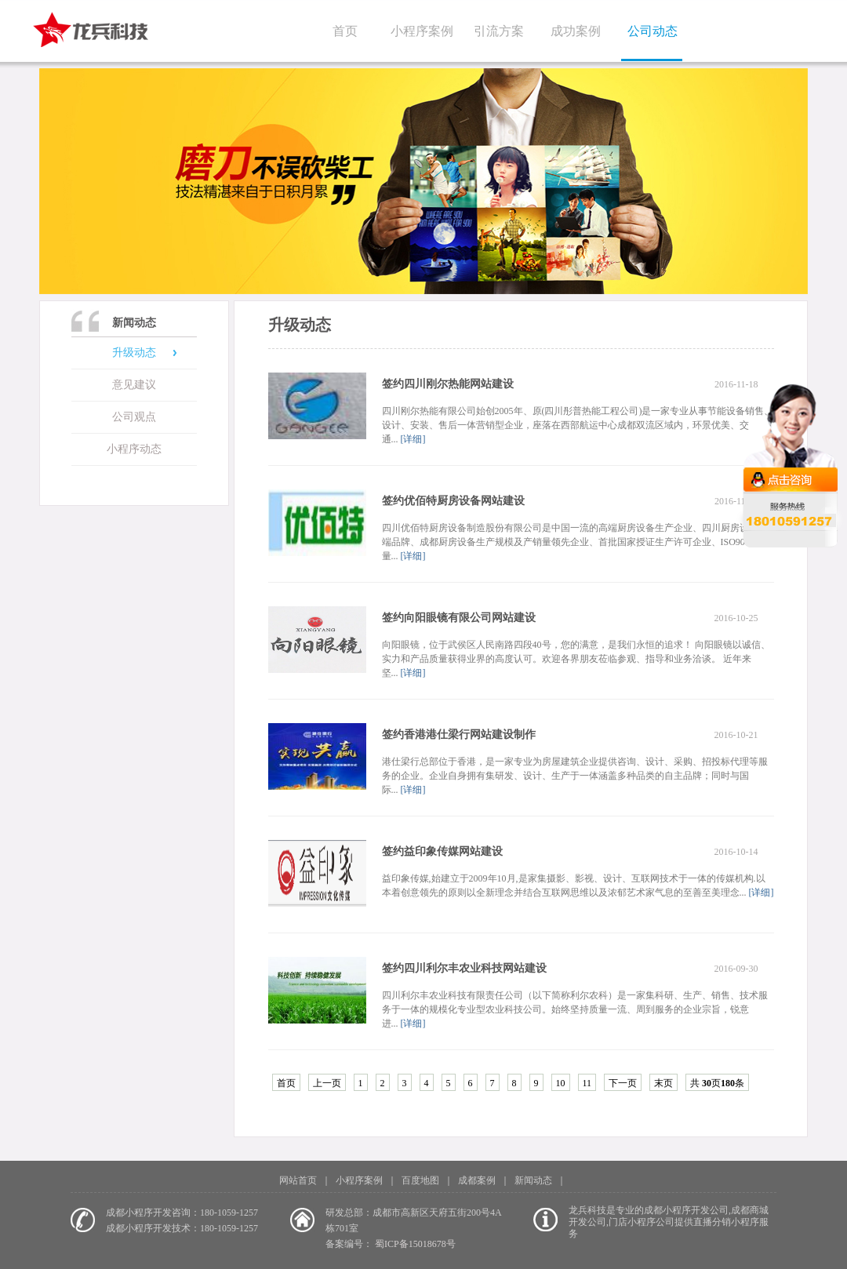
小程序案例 (422, 31)
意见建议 (134, 385)
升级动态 (134, 352)
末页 (663, 1083)
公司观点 (134, 417)
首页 (345, 31)
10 (560, 1083)
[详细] (412, 439)
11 (587, 1083)
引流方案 (499, 31)
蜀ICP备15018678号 (415, 1243)
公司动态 (652, 31)
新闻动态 (533, 1180)
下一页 (623, 1083)
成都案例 (477, 1180)
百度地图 (420, 1180)
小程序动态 (134, 449)
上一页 (327, 1083)
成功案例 (576, 31)
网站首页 (298, 1180)
